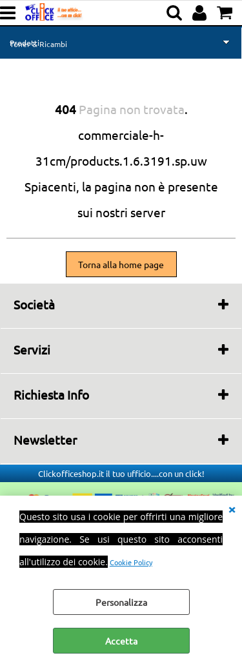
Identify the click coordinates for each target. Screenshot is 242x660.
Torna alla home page (121, 264)
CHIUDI (232, 508)
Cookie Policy (131, 562)
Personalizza (121, 602)
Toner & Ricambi (38, 44)
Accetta (121, 640)
